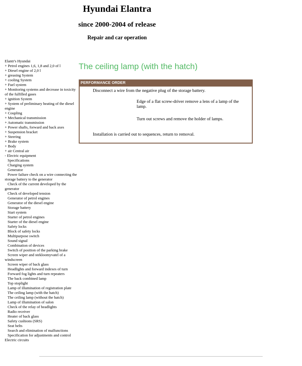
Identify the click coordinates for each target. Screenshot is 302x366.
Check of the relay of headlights (32, 307)
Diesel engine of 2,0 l (24, 70)
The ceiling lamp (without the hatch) (36, 297)
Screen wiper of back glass (28, 264)
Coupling (15, 113)
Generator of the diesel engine (31, 203)
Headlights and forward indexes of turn (38, 269)
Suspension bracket (23, 132)
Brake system (18, 141)
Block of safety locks (24, 231)
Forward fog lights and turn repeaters (36, 273)
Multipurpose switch (23, 236)
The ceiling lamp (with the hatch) (33, 292)
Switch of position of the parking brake (38, 250)
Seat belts (15, 325)
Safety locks (17, 226)
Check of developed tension (29, 193)
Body (12, 146)
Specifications (18, 160)
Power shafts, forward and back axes (36, 127)
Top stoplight (18, 283)
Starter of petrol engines (26, 217)
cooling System (20, 80)
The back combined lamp (27, 278)
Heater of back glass (23, 316)
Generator (15, 169)
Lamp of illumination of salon (31, 302)
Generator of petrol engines (29, 198)
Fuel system (17, 84)
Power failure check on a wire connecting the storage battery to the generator (41, 176)
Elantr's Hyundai (17, 61)
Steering (14, 136)
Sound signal (18, 240)
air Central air (18, 151)
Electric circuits (17, 340)
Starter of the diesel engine (28, 221)
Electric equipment (21, 155)
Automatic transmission (26, 122)
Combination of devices (26, 245)
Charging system (21, 165)
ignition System (20, 99)
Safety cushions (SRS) (25, 321)
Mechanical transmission (27, 118)
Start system (17, 212)
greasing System (20, 75)
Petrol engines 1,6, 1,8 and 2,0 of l (34, 66)
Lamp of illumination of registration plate (39, 288)
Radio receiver (19, 311)
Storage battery (19, 207)
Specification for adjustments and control (39, 335)
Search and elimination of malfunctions (38, 330)
